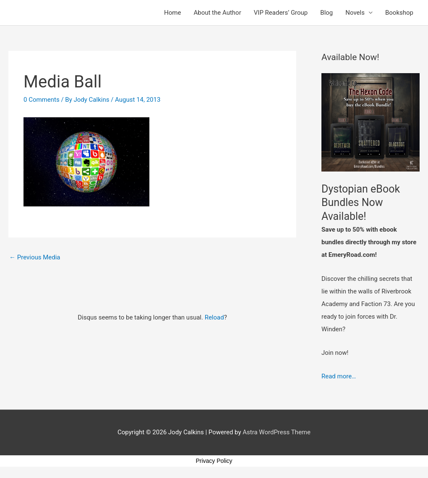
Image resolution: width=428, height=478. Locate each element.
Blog (326, 12)
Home (172, 12)
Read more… (338, 376)
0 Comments (41, 99)
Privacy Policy (214, 460)
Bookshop (399, 12)
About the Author (217, 12)
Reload (214, 317)
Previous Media (34, 257)
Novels (355, 12)
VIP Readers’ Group (281, 12)
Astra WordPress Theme (277, 432)
